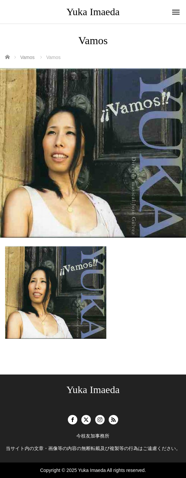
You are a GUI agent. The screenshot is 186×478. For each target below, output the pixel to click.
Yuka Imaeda (93, 11)
